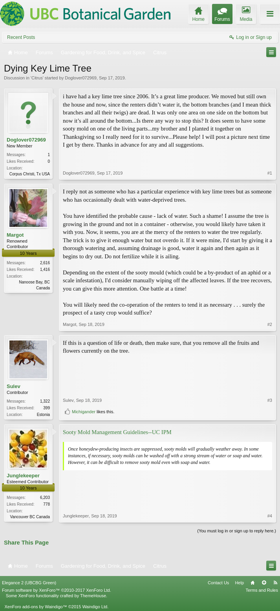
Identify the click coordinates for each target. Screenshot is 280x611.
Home (252, 582)
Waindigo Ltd (94, 606)
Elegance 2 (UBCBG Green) (29, 582)
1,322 (45, 401)
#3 (269, 400)
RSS (275, 582)
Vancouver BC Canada (30, 517)
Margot (15, 235)
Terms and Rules (261, 590)
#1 (269, 173)
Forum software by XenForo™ (56, 590)
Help (239, 582)
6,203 (45, 497)
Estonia (43, 414)
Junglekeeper (23, 475)
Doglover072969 (81, 77)
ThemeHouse (93, 595)
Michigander (83, 411)
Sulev (13, 386)
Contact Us (218, 582)
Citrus (37, 77)
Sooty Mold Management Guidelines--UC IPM (117, 432)
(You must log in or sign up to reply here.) (236, 530)
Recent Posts (21, 37)
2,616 (45, 263)
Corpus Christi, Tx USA (29, 174)
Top (264, 582)
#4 (269, 515)
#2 (269, 324)
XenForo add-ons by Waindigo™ (35, 606)
